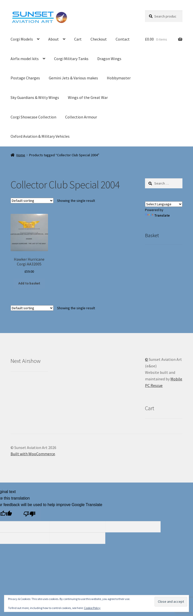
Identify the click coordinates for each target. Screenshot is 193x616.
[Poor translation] (29, 514)
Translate (157, 215)
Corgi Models (22, 39)
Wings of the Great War (88, 97)
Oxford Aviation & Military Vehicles (40, 136)
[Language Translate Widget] (163, 204)
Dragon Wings (109, 58)
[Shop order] (32, 200)
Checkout (98, 39)
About (53, 39)
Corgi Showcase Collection (33, 116)
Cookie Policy (92, 608)
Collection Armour (81, 116)
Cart (78, 39)
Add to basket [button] (29, 283)
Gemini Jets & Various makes (73, 77)
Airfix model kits (25, 58)
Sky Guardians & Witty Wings (35, 97)
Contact (123, 39)
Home (20, 155)
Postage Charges (25, 77)
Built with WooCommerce (33, 453)
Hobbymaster (119, 77)
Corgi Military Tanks (71, 58)
